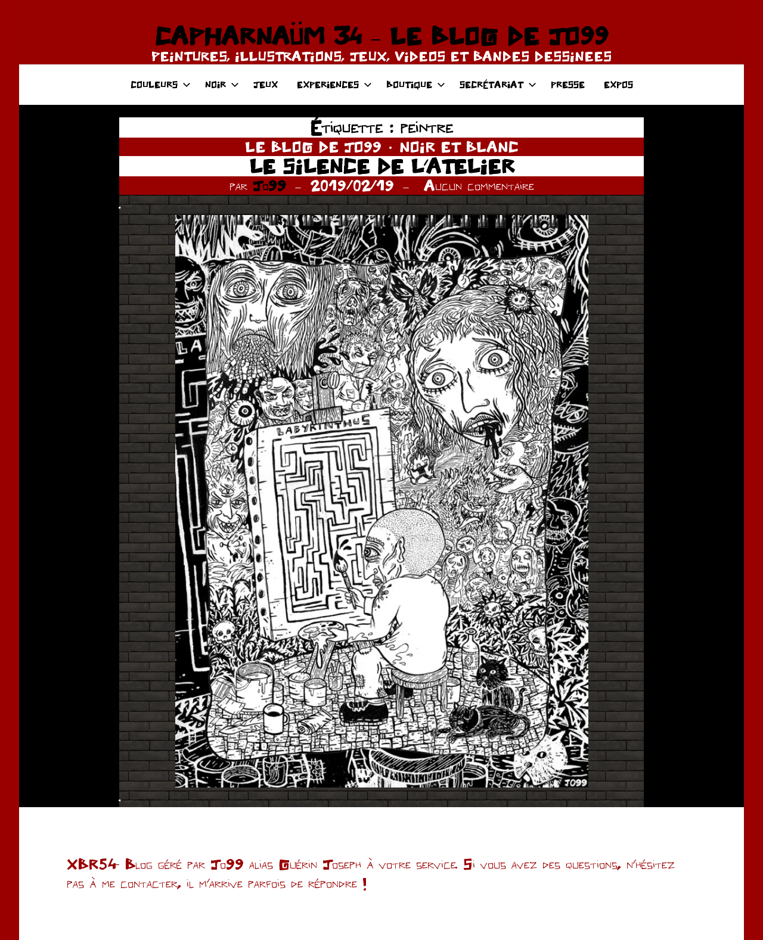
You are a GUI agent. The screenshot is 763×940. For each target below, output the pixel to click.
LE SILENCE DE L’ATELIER (381, 166)
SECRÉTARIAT (498, 84)
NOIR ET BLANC (459, 146)
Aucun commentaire (479, 185)
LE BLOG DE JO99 (313, 146)
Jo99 (269, 185)
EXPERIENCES (334, 84)
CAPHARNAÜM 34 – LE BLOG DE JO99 (381, 35)
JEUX (265, 84)
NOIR (222, 84)
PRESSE (568, 84)
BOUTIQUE (415, 84)
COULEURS (161, 84)
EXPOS (618, 84)
